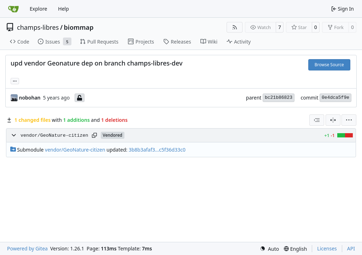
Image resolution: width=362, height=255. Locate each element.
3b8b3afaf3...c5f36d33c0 (157, 149)
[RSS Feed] (235, 27)
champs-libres (38, 27)
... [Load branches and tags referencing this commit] (15, 80)
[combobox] (316, 120)
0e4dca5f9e (335, 97)
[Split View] (333, 120)
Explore (38, 8)
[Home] (13, 8)
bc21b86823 (278, 97)
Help (63, 8)
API (351, 248)
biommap (79, 27)
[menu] (348, 120)
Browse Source (329, 65)
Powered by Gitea (27, 248)
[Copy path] (94, 135)
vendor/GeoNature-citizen (54, 135)
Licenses (327, 248)
